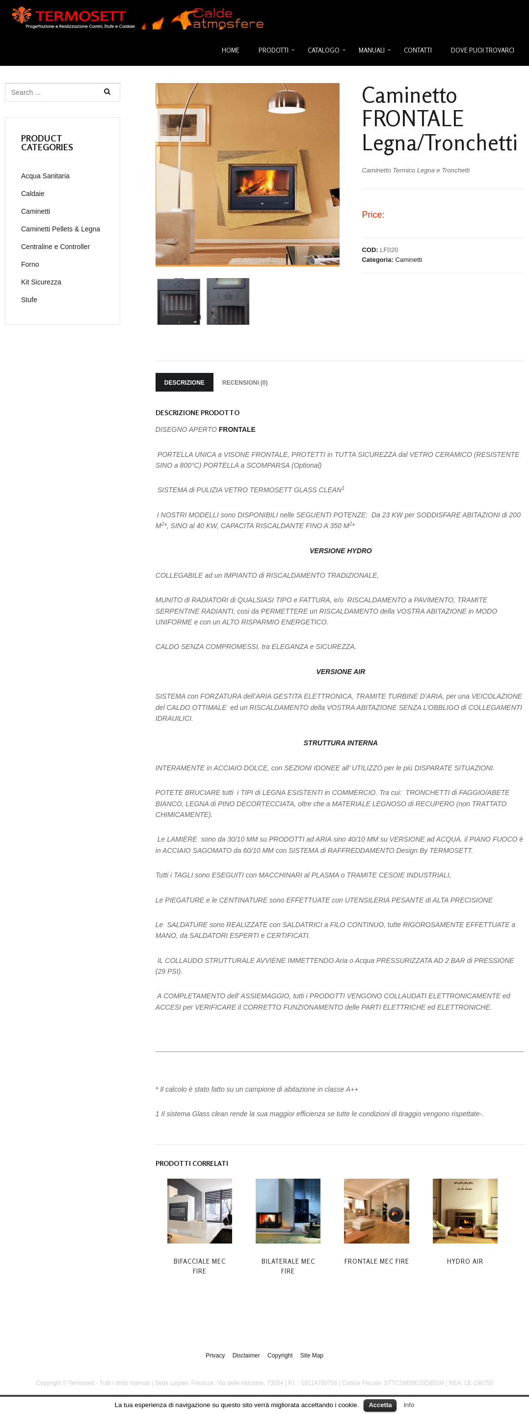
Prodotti (274, 50)
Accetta (380, 1405)
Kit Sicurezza (41, 282)
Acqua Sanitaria (45, 176)
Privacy (215, 1355)
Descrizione (184, 382)
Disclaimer (246, 1355)
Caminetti (408, 259)
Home (230, 50)
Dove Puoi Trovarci (482, 50)
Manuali (372, 50)
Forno (30, 264)
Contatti (418, 50)
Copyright (279, 1355)
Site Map (311, 1355)
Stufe (29, 300)
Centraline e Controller (55, 247)
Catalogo (324, 50)
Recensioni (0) (245, 382)
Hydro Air (465, 1261)
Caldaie (32, 194)
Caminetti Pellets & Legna (60, 229)
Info (408, 1405)
